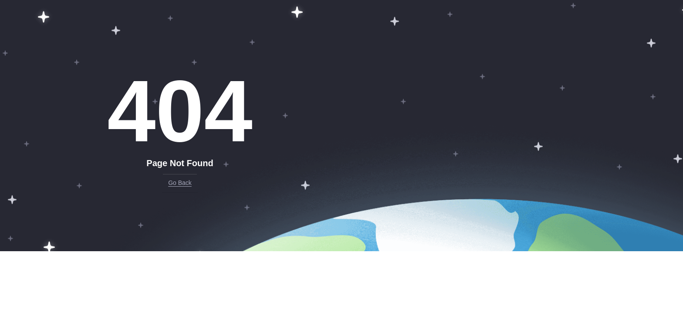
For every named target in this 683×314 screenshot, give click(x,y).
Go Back (180, 182)
